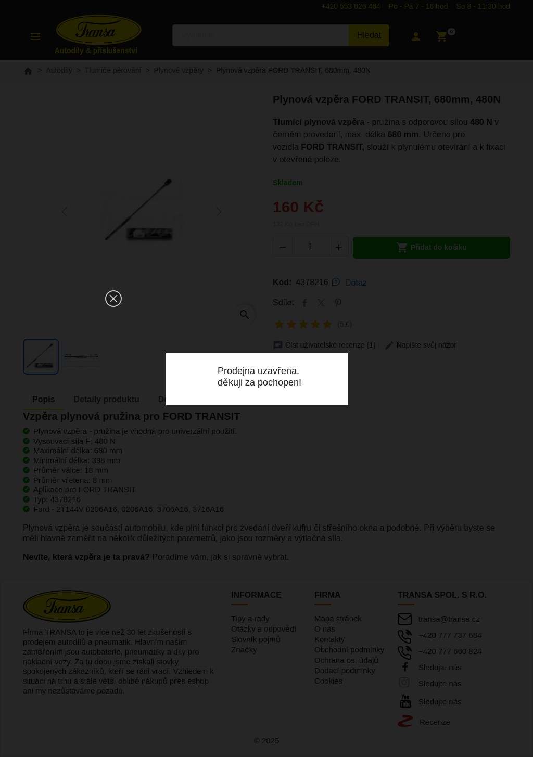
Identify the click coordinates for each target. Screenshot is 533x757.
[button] (113, 298)
